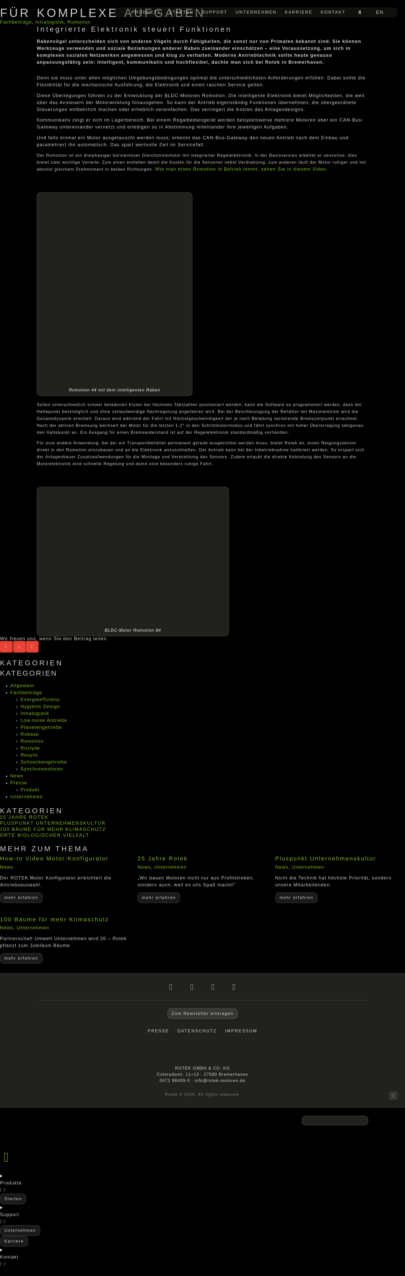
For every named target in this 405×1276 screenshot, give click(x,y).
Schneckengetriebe (44, 762)
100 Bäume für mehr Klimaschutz (53, 829)
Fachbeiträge (16, 22)
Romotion (79, 22)
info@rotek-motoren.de (220, 1080)
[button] (6, 647)
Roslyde (30, 748)
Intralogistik (49, 22)
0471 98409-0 (175, 1080)
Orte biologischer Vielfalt (44, 835)
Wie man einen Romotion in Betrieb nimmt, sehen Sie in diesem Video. (241, 169)
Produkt (30, 789)
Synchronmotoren (42, 769)
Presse (18, 782)
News (16, 775)
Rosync (30, 755)
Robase (30, 734)
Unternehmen (26, 796)
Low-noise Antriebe (44, 720)
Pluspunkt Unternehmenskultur (53, 823)
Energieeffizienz (40, 699)
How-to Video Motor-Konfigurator (54, 858)
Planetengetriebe (41, 727)
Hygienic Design (40, 706)
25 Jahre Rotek (24, 817)
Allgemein (22, 685)
